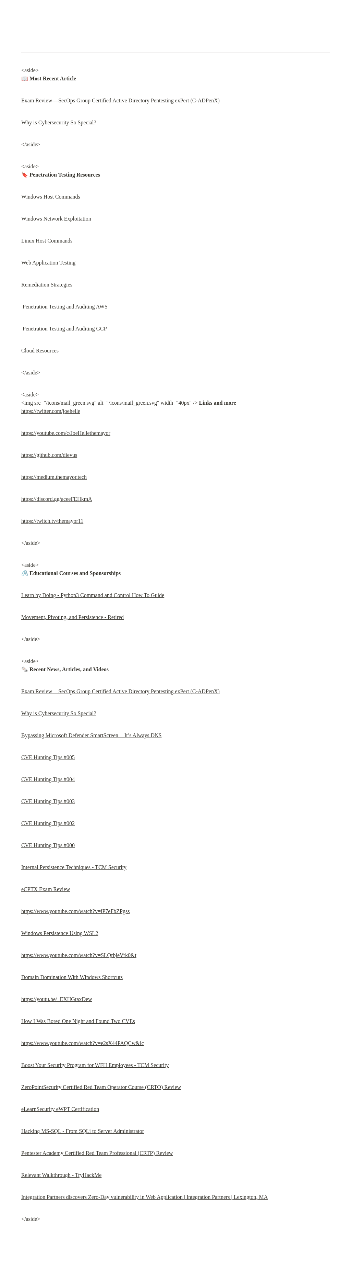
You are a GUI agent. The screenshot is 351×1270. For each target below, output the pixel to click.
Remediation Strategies (46, 285)
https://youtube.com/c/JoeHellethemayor (65, 433)
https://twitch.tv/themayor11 (52, 521)
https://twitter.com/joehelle (50, 411)
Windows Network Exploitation (56, 219)
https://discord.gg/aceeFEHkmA (56, 499)
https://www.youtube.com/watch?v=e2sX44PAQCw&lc (82, 1043)
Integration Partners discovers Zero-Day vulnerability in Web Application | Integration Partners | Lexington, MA (144, 1197)
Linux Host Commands (47, 241)
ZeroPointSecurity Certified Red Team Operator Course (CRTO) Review (101, 1087)
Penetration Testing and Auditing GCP (64, 328)
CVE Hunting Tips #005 (48, 757)
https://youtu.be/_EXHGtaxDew (56, 999)
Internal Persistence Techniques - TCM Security (73, 867)
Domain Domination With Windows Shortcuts (72, 977)
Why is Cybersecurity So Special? (58, 122)
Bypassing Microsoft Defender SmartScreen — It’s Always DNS (91, 735)
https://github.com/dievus (49, 455)
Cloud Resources (40, 350)
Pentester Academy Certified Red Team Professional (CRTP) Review (97, 1153)
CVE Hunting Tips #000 (48, 845)
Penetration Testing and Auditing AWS (64, 307)
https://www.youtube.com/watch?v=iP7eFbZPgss (75, 911)
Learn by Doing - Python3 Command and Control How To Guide (92, 595)
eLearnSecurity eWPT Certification (60, 1109)
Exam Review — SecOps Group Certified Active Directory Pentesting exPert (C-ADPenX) (120, 100)
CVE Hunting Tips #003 (48, 801)
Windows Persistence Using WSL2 (59, 933)
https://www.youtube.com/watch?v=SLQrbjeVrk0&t (78, 955)
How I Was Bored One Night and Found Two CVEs (78, 1021)
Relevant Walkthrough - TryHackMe (61, 1175)
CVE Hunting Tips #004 (48, 779)
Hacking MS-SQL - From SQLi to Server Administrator (82, 1131)
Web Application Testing (48, 263)
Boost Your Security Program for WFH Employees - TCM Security (95, 1065)
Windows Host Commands (50, 197)
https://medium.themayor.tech (54, 477)
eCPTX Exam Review (45, 889)
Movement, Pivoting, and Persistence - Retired (72, 617)
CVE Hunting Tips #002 (48, 823)
